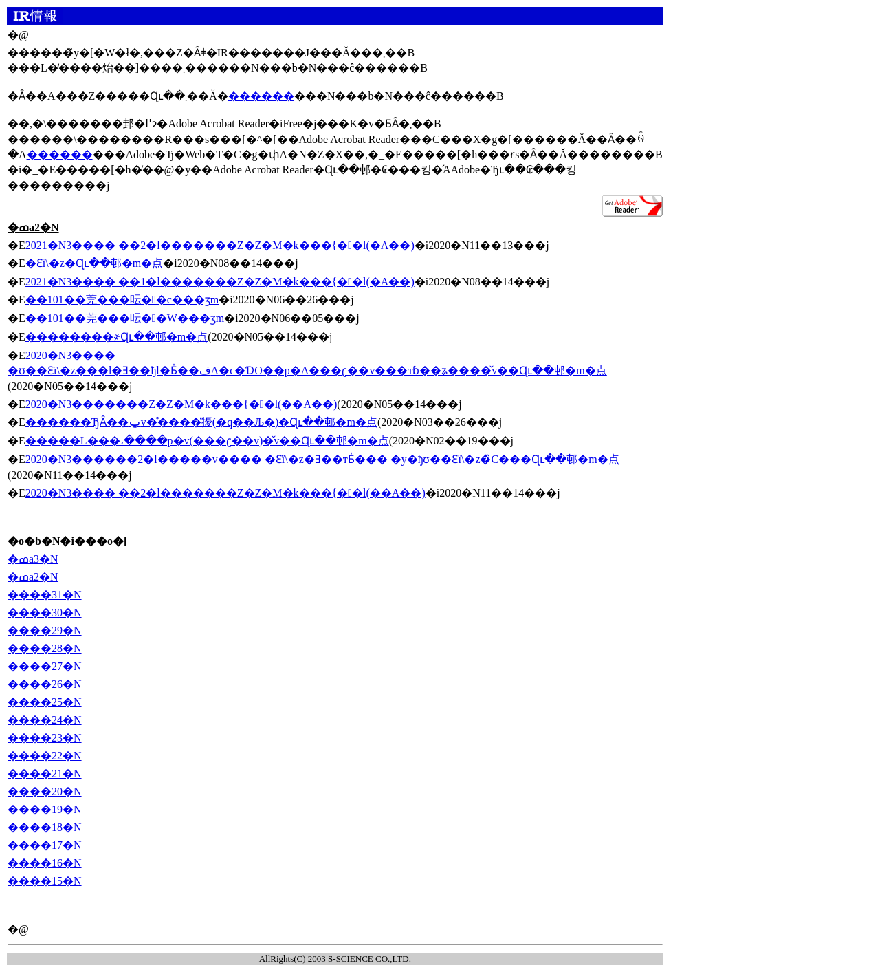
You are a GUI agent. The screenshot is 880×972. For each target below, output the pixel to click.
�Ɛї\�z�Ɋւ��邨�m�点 (94, 263)
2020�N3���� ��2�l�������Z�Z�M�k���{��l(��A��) (225, 493)
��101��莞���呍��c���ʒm (122, 299)
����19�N (45, 809)
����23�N (45, 738)
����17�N (45, 845)
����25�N (45, 702)
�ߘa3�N (33, 559)
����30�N (45, 612)
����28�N (45, 648)
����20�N (45, 791)
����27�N (45, 666)
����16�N (45, 863)
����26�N (45, 684)
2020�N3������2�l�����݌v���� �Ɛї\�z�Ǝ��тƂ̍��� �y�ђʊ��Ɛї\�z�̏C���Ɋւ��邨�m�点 (322, 459)
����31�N (45, 595)
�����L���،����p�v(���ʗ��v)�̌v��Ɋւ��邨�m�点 (207, 440)
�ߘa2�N (33, 577)
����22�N (45, 756)
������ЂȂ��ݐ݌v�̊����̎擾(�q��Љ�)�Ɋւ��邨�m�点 (201, 422)
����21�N (45, 773)
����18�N (45, 827)
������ (261, 96)
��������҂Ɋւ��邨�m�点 (116, 337)
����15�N (45, 881)
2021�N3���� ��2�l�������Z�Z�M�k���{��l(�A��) (220, 245)
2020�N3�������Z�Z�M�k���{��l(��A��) (181, 404)
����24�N (45, 720)
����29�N (45, 630)
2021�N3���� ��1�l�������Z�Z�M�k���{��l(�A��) (220, 282)
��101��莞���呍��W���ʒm (124, 318)
